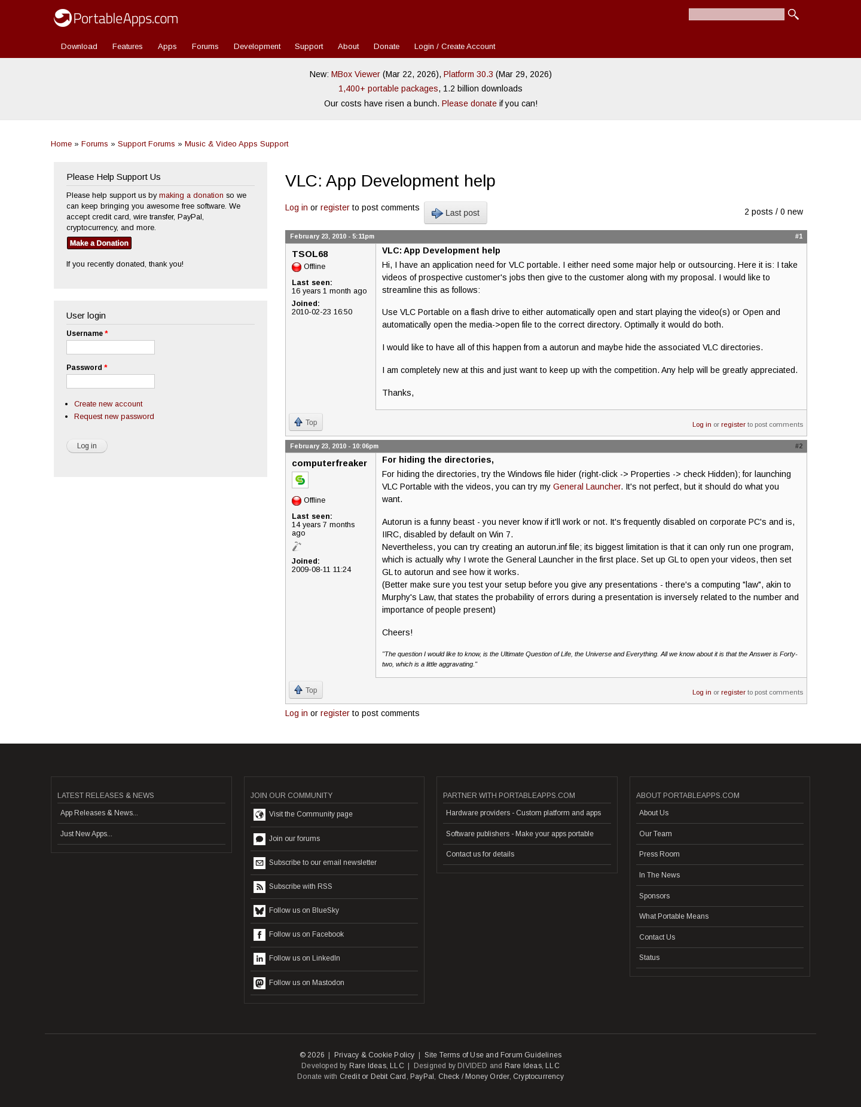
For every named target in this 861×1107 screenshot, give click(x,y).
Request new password (114, 416)
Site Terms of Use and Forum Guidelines (493, 1055)
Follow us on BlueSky (296, 911)
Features (127, 46)
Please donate (469, 103)
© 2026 (312, 1055)
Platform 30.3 (468, 74)
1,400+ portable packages (388, 88)
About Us (653, 813)
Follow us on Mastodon (299, 983)
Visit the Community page (303, 815)
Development (257, 46)
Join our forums (287, 839)
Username (87, 333)
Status (649, 957)
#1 (798, 236)
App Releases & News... (99, 813)
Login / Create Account (454, 46)
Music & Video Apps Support (236, 143)
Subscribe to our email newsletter (315, 863)
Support (309, 46)
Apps (167, 46)
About (348, 46)
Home (61, 143)
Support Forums (146, 143)
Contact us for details (480, 854)
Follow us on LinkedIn (297, 959)
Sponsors (654, 896)
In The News (659, 875)
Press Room (659, 854)
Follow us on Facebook (299, 935)
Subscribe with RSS (293, 887)
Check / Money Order (473, 1076)
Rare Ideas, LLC (376, 1066)
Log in (296, 207)
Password (86, 367)
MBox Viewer (355, 74)
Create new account (108, 403)
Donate (386, 46)
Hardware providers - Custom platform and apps (523, 813)
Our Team (655, 834)
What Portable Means (674, 916)
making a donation (191, 195)
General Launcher (587, 486)
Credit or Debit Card (373, 1076)
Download (79, 46)
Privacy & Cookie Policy (374, 1055)
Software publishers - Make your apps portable (520, 834)
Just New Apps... (86, 834)
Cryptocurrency (538, 1076)
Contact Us (657, 937)
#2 (798, 445)
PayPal (422, 1076)
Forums (205, 46)
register (335, 207)
